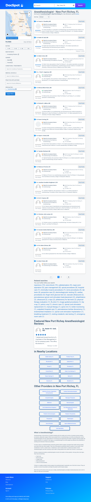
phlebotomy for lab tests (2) (66, 300)
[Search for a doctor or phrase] (44, 5)
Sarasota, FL (49, 381)
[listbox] (19, 89)
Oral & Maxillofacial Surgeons (49, 407)
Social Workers (49, 423)
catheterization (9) (65, 285)
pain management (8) (53, 287)
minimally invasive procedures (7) (53, 290)
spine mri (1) (66, 307)
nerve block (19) (52, 285)
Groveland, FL (70, 366)
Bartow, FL (70, 376)
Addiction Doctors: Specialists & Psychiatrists (49, 392)
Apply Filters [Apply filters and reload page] (10, 93)
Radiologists (70, 418)
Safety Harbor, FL (49, 356)
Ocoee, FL (49, 366)
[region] (18, 23)
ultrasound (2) (42, 300)
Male (9, 60)
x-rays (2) (51, 300)
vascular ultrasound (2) (75, 295)
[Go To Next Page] (68, 277)
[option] (20, 89)
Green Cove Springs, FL (70, 371)
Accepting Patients (12, 54)
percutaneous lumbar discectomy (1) (71, 309)
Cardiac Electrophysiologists (70, 391)
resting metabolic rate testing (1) (64, 314)
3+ (15, 49)
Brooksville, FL (49, 361)
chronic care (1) (58, 304)
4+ (22, 49)
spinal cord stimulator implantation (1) (69, 312)
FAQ (47, 482)
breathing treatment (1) (42, 314)
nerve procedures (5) (74, 290)
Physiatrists (49, 418)
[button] (44, 17)
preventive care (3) (48, 292)
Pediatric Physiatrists (70, 413)
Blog (7, 482)
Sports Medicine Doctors (70, 423)
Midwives (49, 402)
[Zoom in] (29, 12)
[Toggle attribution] (7, 34)
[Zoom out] (29, 15)
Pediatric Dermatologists (49, 413)
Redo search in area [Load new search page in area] (12, 38)
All (9, 49)
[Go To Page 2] (61, 277)
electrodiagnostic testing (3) (66, 292)
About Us (8, 479)
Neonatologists (70, 402)
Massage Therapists (70, 397)
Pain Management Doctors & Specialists (70, 408)
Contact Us (49, 479)
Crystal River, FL (49, 371)
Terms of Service (50, 493)
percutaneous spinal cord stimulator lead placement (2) (54, 297)
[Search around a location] (64, 5)
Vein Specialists (59, 428)
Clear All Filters (28, 42)
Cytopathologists (49, 397)
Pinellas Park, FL (70, 356)
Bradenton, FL (70, 381)
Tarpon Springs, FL (49, 376)
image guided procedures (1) (70, 302)
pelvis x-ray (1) (46, 304)
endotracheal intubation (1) (44, 312)
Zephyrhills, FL (70, 361)
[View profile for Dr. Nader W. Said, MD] (46, 337)
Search (80, 5)
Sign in (7, 490)
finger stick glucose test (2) (56, 295)
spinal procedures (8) (69, 287)
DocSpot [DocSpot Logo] (14, 5)
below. (77, 14)
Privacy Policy (49, 490)
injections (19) (39, 285)
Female (9, 62)
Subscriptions (9, 484)
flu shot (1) (55, 302)
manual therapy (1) (54, 307)
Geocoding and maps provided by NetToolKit (17, 496)
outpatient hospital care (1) (47, 309)
